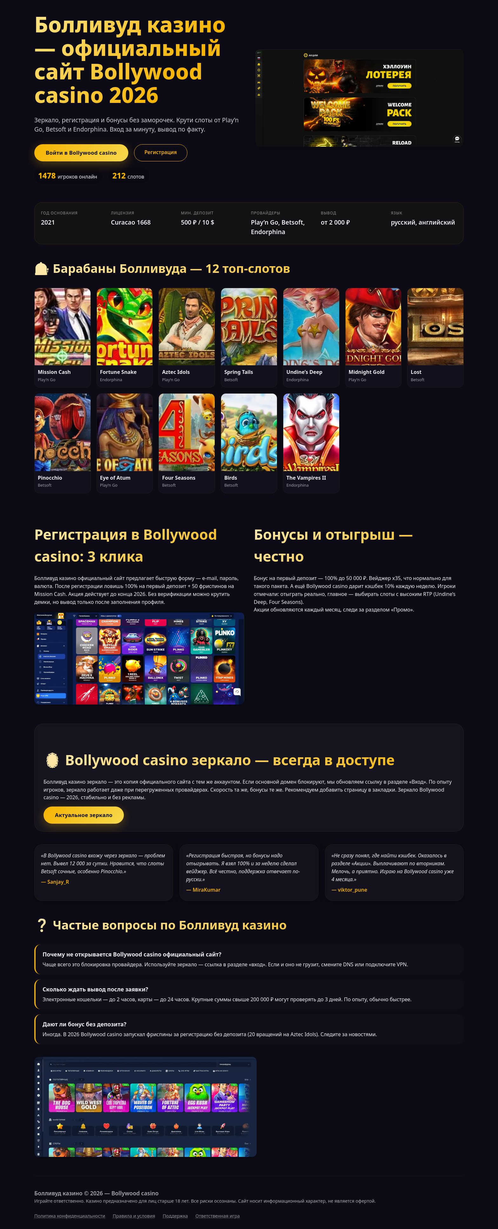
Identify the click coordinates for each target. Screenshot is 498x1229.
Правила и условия (134, 1216)
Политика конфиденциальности (69, 1216)
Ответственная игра (217, 1216)
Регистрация (161, 152)
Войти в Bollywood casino (81, 152)
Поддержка (175, 1216)
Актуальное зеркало (83, 815)
